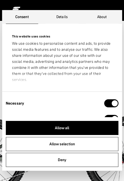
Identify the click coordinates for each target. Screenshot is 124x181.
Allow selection (62, 144)
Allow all (62, 127)
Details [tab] (62, 16)
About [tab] (102, 16)
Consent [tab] (22, 16)
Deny (62, 159)
